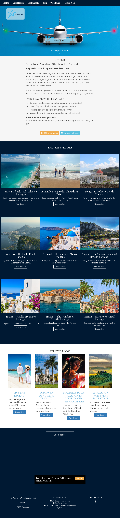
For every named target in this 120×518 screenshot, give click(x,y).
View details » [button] (21, 204)
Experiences (18, 2)
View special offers (60, 52)
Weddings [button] (55, 2)
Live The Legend (19, 394)
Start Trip (79, 478)
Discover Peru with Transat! (46, 395)
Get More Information (49, 133)
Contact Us (70, 2)
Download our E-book (70, 133)
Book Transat (60, 40)
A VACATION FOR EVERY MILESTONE (100, 395)
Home (6, 2)
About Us (23, 502)
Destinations (33, 2)
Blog (45, 2)
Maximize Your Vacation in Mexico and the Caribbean (73, 397)
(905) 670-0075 (61, 503)
